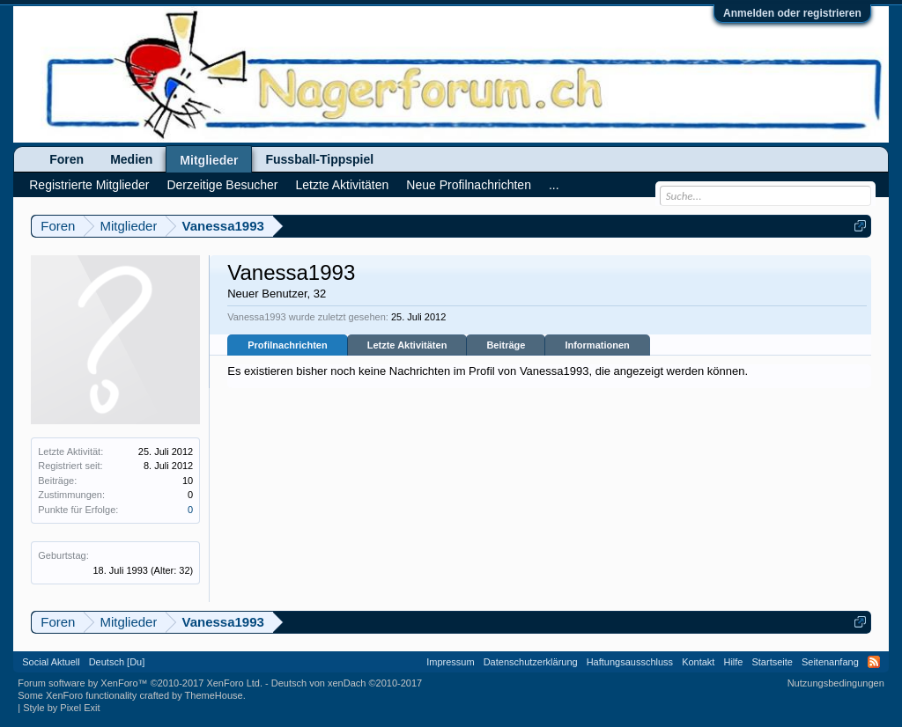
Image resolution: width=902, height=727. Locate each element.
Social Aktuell (50, 662)
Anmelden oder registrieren (792, 13)
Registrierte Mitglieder (89, 185)
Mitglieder (209, 160)
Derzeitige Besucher (221, 185)
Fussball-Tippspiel (319, 159)
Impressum (450, 662)
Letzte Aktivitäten (407, 345)
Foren (66, 159)
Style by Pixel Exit (61, 707)
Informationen (597, 345)
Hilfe (733, 662)
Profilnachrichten (287, 345)
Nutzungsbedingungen (835, 683)
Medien (131, 159)
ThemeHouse (214, 695)
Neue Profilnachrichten (468, 185)
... (554, 185)
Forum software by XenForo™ (140, 683)
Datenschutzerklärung (531, 662)
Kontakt (698, 662)
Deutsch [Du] (117, 662)
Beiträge (505, 345)
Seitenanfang (830, 662)
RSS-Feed (874, 662)
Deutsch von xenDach (346, 683)
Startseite (771, 662)
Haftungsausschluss (630, 662)
